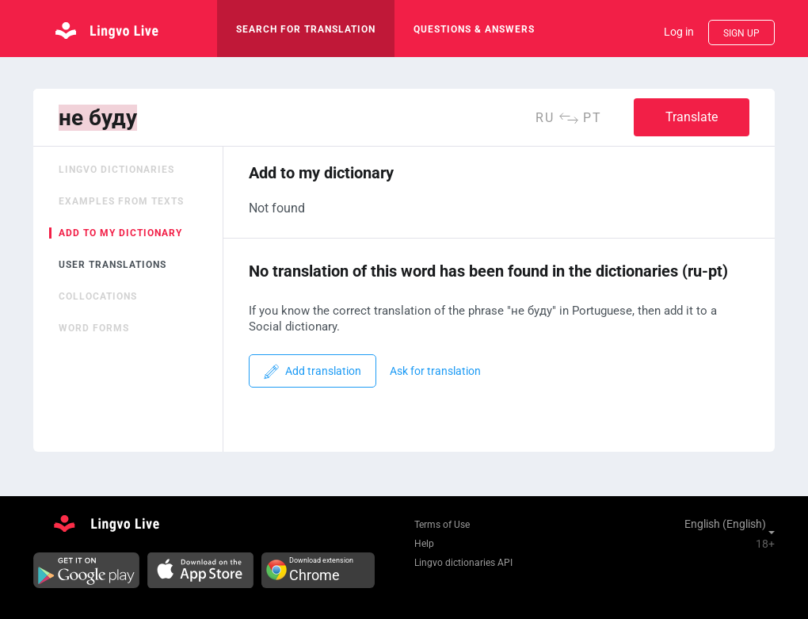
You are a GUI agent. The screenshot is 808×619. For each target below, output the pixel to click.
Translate (691, 116)
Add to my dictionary (120, 233)
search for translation (305, 29)
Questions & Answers (474, 29)
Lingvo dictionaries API (463, 562)
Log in (679, 31)
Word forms (94, 328)
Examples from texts (121, 201)
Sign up (741, 33)
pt (592, 117)
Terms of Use (442, 524)
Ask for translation (435, 371)
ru (545, 117)
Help (424, 543)
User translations (112, 264)
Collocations (98, 296)
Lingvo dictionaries (116, 169)
